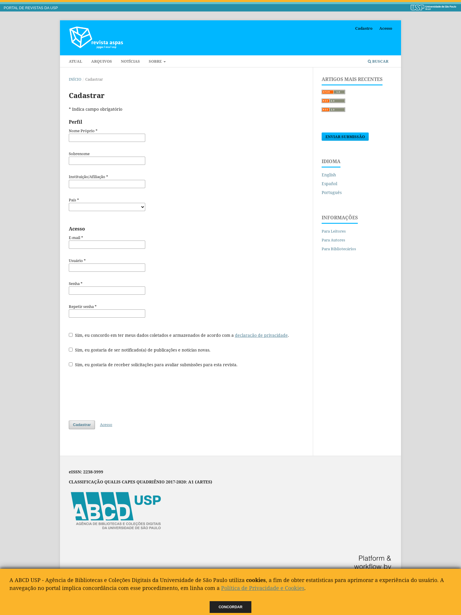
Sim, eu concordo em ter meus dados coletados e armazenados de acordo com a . (179, 335)
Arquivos (101, 61)
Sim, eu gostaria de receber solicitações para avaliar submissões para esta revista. (153, 364)
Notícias (130, 61)
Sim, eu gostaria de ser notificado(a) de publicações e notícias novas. (140, 350)
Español (329, 183)
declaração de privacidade (261, 335)
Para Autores (333, 240)
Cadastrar (82, 424)
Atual (75, 61)
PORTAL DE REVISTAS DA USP (31, 8)
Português (332, 192)
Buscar (378, 61)
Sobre (156, 61)
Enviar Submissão (345, 136)
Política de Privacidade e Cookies (262, 587)
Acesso (385, 28)
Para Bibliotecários (339, 248)
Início (75, 79)
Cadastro (364, 28)
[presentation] (113, 393)
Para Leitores (334, 231)
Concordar (231, 607)
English (329, 175)
